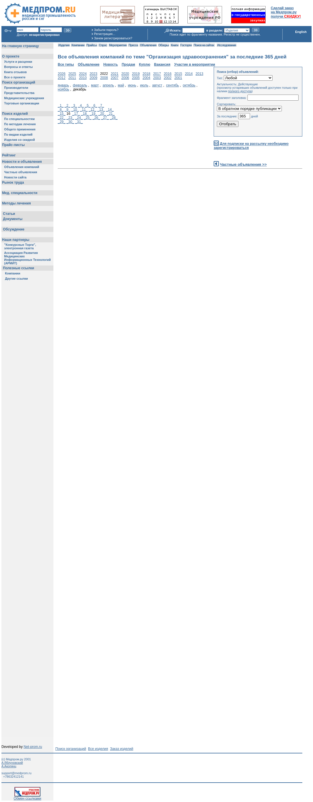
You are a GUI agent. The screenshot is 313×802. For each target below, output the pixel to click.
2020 (125, 74)
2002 (168, 78)
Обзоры (163, 45)
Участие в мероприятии (194, 64)
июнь (132, 85)
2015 (178, 74)
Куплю (144, 64)
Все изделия (98, 749)
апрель (108, 85)
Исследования (226, 45)
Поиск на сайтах (204, 45)
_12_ (92, 110)
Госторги (186, 45)
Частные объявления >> (243, 164)
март (95, 85)
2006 (125, 78)
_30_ (70, 122)
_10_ (75, 110)
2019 (136, 74)
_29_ (62, 122)
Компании (78, 45)
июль (144, 85)
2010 (83, 78)
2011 (72, 78)
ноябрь (63, 89)
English (301, 32)
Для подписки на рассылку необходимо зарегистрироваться (251, 146)
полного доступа (240, 91)
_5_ (88, 106)
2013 (199, 74)
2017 (157, 74)
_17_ (76, 114)
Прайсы (91, 45)
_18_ (85, 114)
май (121, 85)
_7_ (101, 106)
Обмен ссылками (27, 797)
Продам (128, 64)
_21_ (111, 114)
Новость (110, 64)
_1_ (61, 106)
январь (63, 85)
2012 (62, 78)
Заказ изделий (121, 749)
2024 (83, 74)
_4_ (81, 106)
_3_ (74, 106)
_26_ (96, 118)
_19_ (93, 114)
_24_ (79, 118)
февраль (80, 85)
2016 (168, 74)
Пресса (133, 45)
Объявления (148, 45)
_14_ (110, 110)
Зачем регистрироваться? (113, 38)
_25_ (88, 118)
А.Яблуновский (12, 762)
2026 (62, 74)
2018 (146, 74)
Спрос (102, 45)
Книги (174, 45)
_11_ (84, 110)
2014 (189, 74)
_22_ (62, 118)
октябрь (189, 85)
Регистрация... (104, 34)
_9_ (67, 110)
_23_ (70, 118)
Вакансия (162, 64)
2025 (72, 74)
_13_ (101, 110)
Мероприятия (118, 45)
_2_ (67, 106)
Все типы (66, 64)
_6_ (94, 106)
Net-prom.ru (33, 747)
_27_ (105, 118)
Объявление (88, 64)
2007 (115, 78)
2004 (146, 78)
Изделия (64, 45)
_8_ (61, 110)
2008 (104, 78)
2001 (178, 78)
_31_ (79, 122)
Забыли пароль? (106, 30)
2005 (136, 78)
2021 (115, 74)
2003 (157, 78)
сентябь (172, 85)
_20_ (102, 114)
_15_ (62, 114)
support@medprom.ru (16, 773)
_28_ (114, 118)
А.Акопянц (8, 766)
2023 (93, 74)
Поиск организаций (70, 749)
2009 (93, 78)
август (157, 85)
